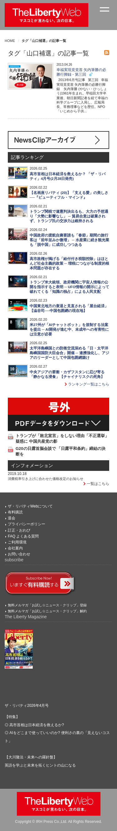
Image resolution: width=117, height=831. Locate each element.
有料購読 (15, 512)
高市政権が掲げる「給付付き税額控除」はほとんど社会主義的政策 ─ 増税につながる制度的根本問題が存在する (69, 263)
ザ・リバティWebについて (30, 506)
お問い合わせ (19, 554)
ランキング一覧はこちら (87, 384)
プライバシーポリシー (26, 524)
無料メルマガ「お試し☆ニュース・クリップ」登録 (47, 605)
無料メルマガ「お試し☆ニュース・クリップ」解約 (47, 611)
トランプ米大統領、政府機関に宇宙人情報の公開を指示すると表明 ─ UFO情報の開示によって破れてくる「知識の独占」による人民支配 (69, 286)
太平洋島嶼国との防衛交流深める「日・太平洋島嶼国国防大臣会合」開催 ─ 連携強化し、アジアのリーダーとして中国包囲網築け (69, 352)
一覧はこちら (96, 484)
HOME (10, 41)
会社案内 (15, 548)
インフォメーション (32, 465)
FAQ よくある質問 (23, 536)
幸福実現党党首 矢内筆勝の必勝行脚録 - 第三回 (81, 72)
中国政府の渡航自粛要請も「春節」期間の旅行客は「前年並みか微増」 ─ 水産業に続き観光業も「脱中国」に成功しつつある (69, 240)
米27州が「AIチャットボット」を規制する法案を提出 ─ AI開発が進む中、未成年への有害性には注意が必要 (69, 329)
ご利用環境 (17, 542)
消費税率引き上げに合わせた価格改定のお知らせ (45, 479)
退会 (11, 518)
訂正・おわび (19, 530)
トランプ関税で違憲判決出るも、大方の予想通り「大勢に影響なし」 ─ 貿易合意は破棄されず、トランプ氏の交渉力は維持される (69, 216)
